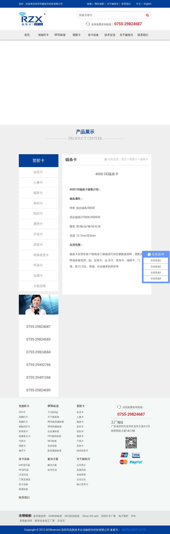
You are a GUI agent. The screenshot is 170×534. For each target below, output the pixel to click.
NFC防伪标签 (72, 516)
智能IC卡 (43, 34)
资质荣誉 (81, 474)
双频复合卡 (24, 436)
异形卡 (38, 244)
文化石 (61, 520)
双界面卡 (23, 431)
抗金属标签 (53, 431)
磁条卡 (38, 193)
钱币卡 (22, 450)
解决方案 (52, 465)
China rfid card (90, 516)
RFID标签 (60, 34)
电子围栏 (124, 516)
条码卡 (38, 203)
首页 (27, 34)
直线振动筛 (26, 520)
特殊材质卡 (41, 255)
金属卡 (38, 275)
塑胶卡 (77, 34)
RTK (133, 516)
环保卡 (38, 265)
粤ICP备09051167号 (134, 529)
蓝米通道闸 (39, 516)
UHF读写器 (24, 465)
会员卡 (38, 172)
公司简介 (81, 465)
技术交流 (109, 34)
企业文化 (81, 479)
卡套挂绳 (39, 286)
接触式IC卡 (24, 426)
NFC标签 (52, 441)
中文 (138, 4)
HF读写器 (24, 470)
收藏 (89, 4)
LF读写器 (23, 474)
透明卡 (38, 224)
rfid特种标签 (55, 516)
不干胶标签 (53, 417)
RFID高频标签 (55, 426)
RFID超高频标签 (56, 421)
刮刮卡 (38, 213)
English (147, 4)
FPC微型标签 (54, 436)
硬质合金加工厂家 (45, 520)
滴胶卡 (22, 445)
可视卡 (22, 441)
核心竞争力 (82, 484)
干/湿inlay (53, 412)
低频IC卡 (23, 421)
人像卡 (38, 182)
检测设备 (23, 489)
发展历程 (81, 470)
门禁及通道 (24, 479)
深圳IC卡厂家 (108, 516)
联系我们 (126, 4)
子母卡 (38, 234)
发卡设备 (93, 34)
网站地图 (99, 4)
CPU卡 (22, 412)
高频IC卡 (23, 417)
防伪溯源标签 (54, 450)
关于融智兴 (113, 4)
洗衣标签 (52, 445)
